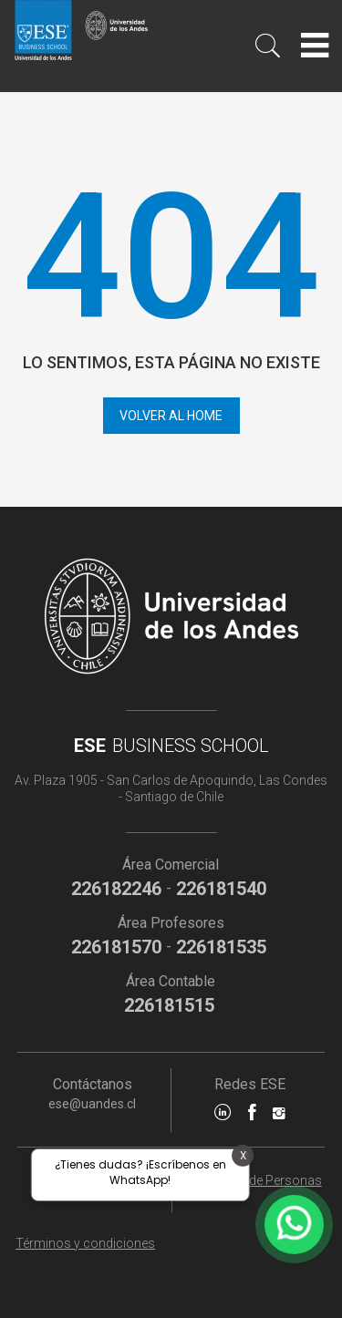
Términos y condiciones (85, 1243)
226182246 (116, 889)
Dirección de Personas (257, 1180)
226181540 (221, 889)
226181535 (221, 947)
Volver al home (171, 415)
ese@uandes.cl (92, 1104)
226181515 (169, 1005)
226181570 (116, 947)
